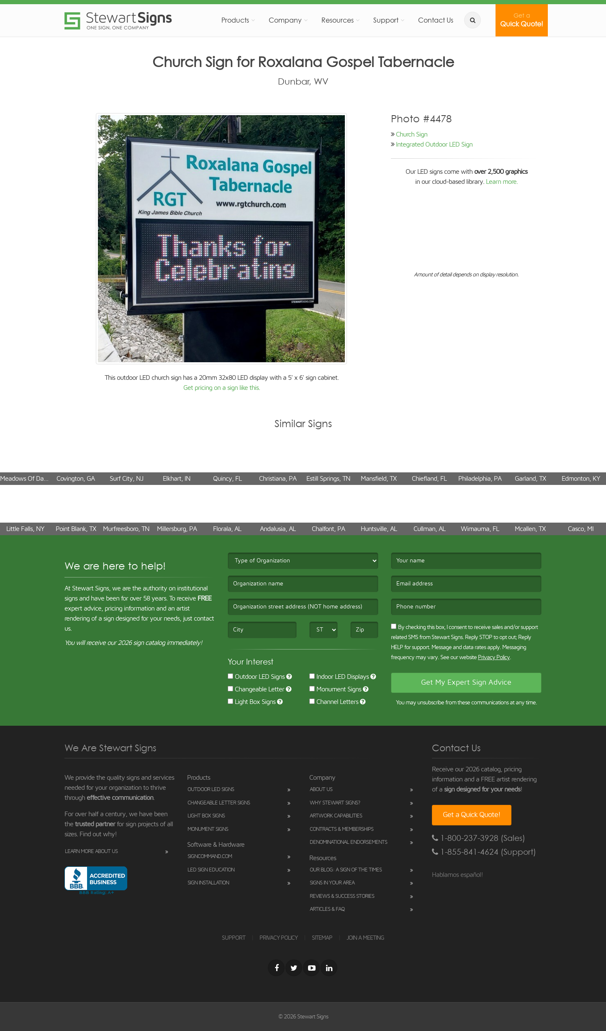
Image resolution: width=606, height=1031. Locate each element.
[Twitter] (293, 967)
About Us (321, 789)
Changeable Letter (256, 689)
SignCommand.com (209, 856)
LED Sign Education (210, 870)
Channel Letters (333, 702)
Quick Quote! (521, 20)
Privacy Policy (494, 657)
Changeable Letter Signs (218, 803)
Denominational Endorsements (348, 842)
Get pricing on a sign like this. (221, 387)
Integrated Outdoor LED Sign (434, 144)
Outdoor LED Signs (256, 676)
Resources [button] (337, 20)
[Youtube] (311, 967)
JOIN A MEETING (365, 938)
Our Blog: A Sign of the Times (346, 870)
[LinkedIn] (329, 967)
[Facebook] (276, 967)
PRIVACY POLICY (278, 938)
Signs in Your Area (332, 883)
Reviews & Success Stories (342, 896)
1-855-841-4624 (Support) (484, 852)
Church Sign (411, 134)
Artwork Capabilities (336, 816)
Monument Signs (335, 689)
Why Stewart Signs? (335, 803)
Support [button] (385, 20)
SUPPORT (233, 938)
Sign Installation (208, 883)
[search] (472, 20)
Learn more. (502, 181)
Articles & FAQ (327, 909)
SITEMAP (322, 938)
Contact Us (435, 20)
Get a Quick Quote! (472, 815)
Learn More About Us (91, 851)
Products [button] (235, 20)
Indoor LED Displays (339, 676)
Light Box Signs (251, 702)
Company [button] (285, 20)
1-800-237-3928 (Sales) (478, 838)
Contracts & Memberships (341, 829)
